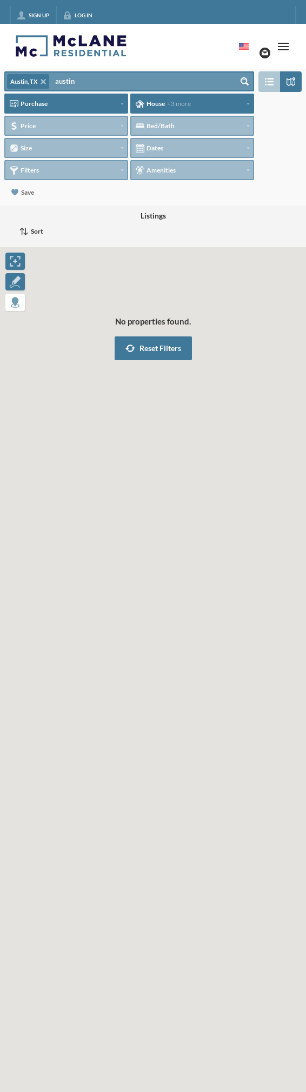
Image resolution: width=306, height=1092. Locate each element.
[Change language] (244, 46)
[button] (153, 348)
